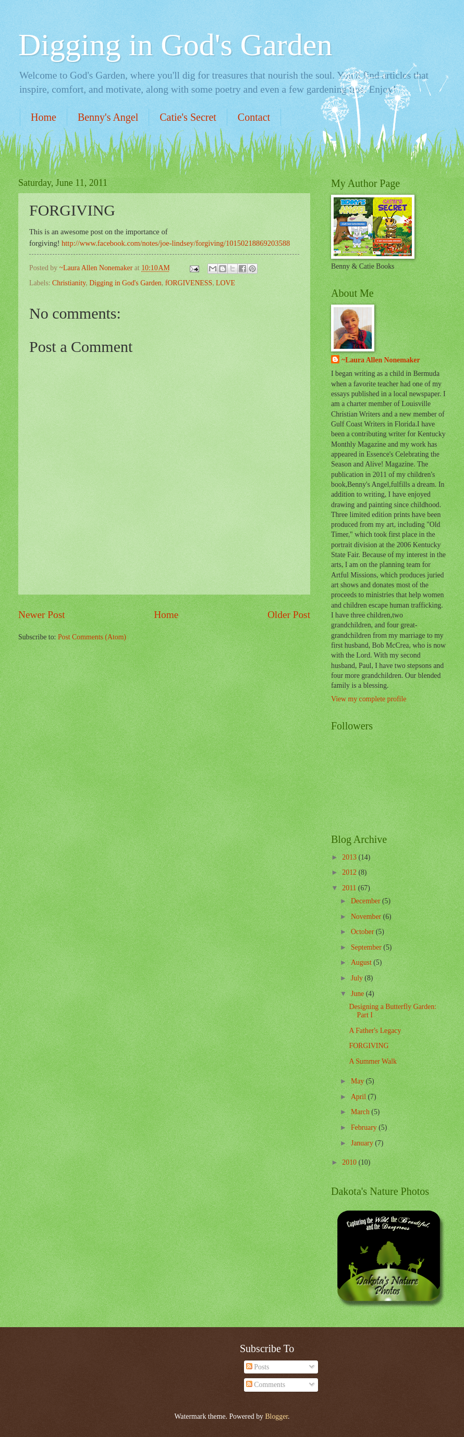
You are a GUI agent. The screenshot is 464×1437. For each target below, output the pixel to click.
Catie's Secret (188, 117)
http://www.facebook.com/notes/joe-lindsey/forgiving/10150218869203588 (176, 243)
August (362, 962)
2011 (350, 888)
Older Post (288, 614)
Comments (265, 1385)
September (367, 947)
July (357, 978)
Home (43, 117)
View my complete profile (368, 699)
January (363, 1143)
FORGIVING (368, 1046)
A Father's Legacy (375, 1031)
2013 (350, 857)
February (364, 1127)
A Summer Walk (372, 1061)
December (366, 901)
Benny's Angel (108, 117)
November (367, 917)
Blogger (276, 1416)
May (358, 1081)
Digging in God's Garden (175, 45)
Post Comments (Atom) (92, 637)
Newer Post (41, 614)
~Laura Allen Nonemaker (380, 360)
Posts (258, 1367)
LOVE (225, 283)
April (359, 1097)
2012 (350, 872)
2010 (350, 1162)
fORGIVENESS (188, 283)
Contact (254, 117)
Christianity (69, 283)
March (361, 1112)
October (363, 932)
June (358, 994)
